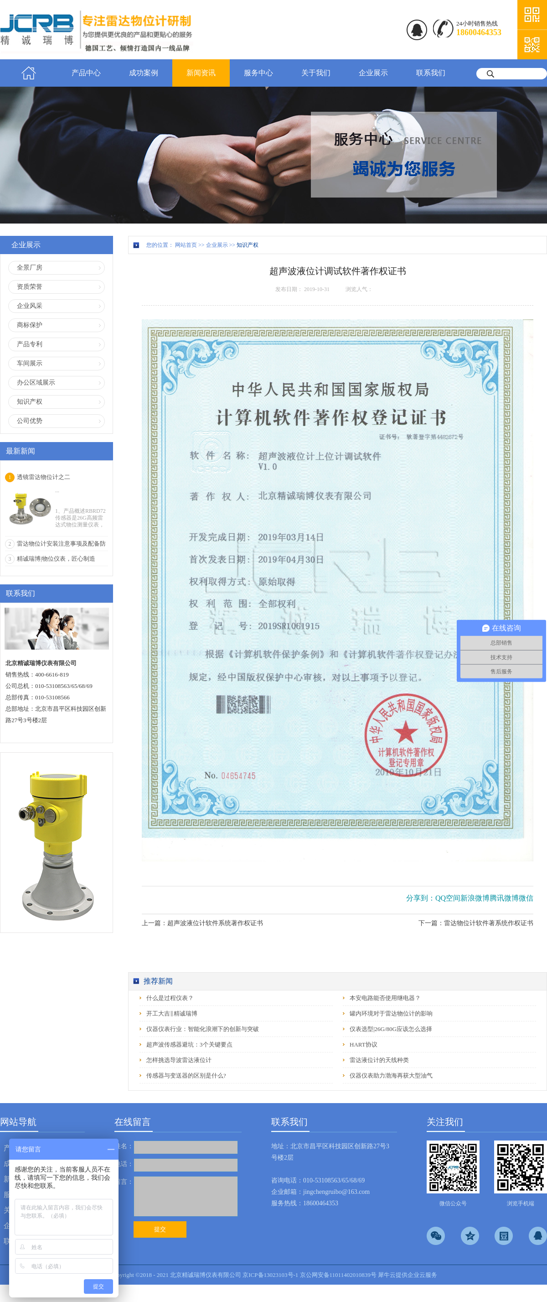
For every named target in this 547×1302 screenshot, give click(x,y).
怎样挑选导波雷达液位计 (179, 1060)
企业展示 (217, 245)
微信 (526, 898)
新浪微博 (475, 898)
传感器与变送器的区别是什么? (186, 1075)
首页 (28, 73)
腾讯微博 (504, 898)
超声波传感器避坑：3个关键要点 (189, 1044)
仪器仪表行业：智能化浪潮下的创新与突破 (202, 1029)
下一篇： (475, 923)
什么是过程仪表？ (170, 998)
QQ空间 (447, 898)
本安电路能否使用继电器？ (385, 998)
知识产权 (247, 245)
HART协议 (363, 1044)
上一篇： (202, 923)
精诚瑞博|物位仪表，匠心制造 (56, 558)
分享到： (420, 898)
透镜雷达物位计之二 (43, 477)
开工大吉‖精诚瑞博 (171, 1013)
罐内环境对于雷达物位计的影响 (391, 1013)
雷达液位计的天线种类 (379, 1060)
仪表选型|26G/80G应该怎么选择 (391, 1029)
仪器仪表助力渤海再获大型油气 (391, 1075)
